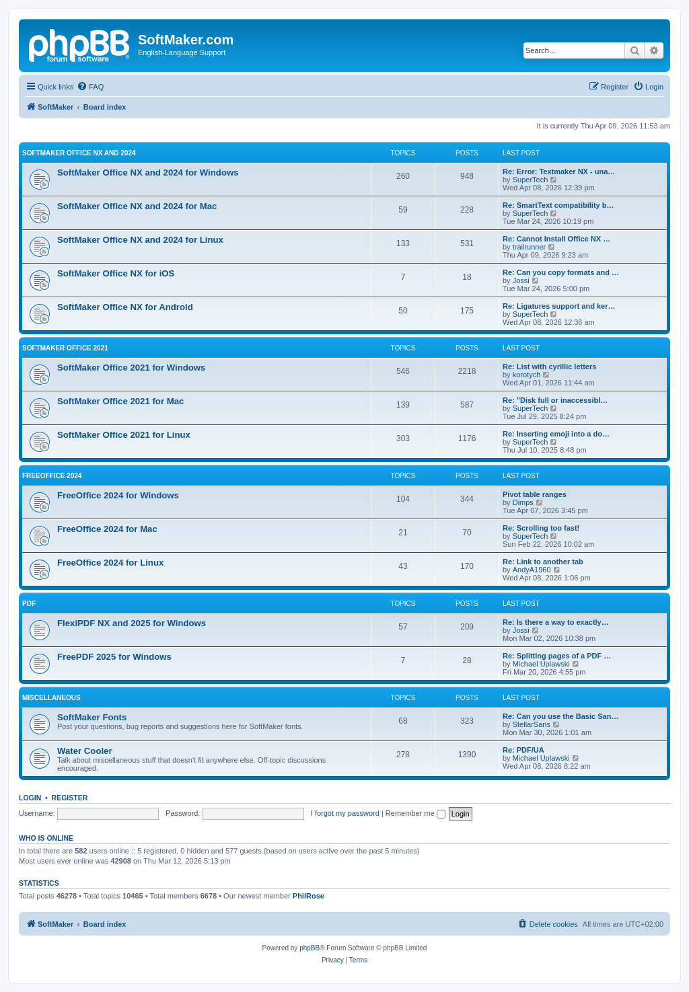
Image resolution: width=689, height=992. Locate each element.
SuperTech (530, 180)
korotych (527, 375)
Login (30, 798)
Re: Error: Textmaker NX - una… (559, 171)
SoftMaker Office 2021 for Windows (131, 368)
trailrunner (529, 247)
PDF (29, 603)
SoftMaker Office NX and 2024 (79, 153)
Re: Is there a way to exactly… (556, 622)
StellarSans (531, 724)
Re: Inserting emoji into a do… (556, 434)
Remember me (415, 813)
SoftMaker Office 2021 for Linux (123, 435)
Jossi (521, 280)
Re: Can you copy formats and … (561, 272)
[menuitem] (90, 87)
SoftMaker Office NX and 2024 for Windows (148, 172)
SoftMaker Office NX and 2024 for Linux (140, 240)
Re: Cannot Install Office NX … (556, 239)
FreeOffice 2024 (51, 476)
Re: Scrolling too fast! (541, 528)
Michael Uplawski (541, 664)
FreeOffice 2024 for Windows (118, 495)
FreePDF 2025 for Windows (114, 657)
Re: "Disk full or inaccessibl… (555, 400)
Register (70, 798)
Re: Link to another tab (543, 562)
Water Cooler (84, 751)
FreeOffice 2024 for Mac (107, 529)
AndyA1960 (532, 570)
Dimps (523, 502)
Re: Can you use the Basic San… (560, 716)
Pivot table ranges (535, 494)
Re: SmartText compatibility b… (558, 205)
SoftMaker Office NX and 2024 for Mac (137, 206)
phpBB (309, 948)
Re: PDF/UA (523, 750)
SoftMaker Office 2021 (65, 348)
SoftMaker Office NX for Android (125, 307)
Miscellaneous (51, 697)
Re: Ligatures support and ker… (559, 306)
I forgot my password (345, 813)
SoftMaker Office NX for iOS (115, 273)
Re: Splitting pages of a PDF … (557, 656)
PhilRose (308, 896)
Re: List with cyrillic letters (549, 367)
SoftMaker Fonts (91, 717)
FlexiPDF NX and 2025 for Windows (131, 623)
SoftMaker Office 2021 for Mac (120, 401)
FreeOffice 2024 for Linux (110, 563)
